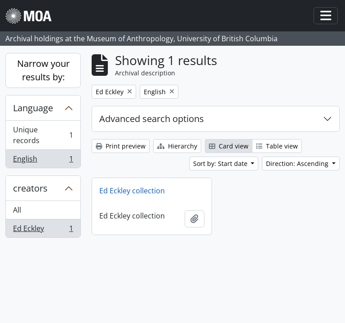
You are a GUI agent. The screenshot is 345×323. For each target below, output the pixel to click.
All (17, 210)
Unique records (43, 135)
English (43, 160)
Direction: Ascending (298, 163)
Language (33, 108)
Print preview (121, 146)
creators (30, 188)
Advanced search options (151, 119)
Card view (228, 146)
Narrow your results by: (43, 70)
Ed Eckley (43, 230)
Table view (277, 146)
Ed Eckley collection (132, 191)
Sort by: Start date (221, 163)
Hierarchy (177, 146)
